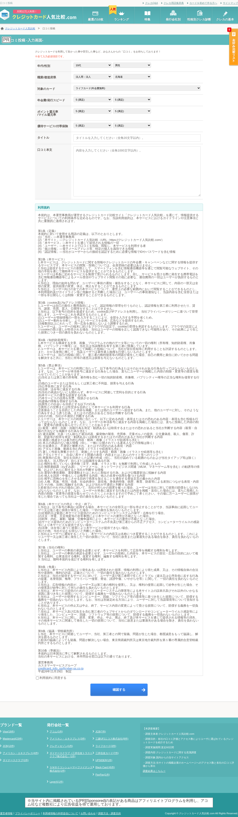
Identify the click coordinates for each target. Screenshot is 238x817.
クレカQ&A (151, 3)
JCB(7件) (100, 731)
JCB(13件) (8, 746)
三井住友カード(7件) (107, 753)
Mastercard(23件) (12, 738)
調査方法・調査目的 (109, 813)
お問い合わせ (88, 813)
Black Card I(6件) (105, 767)
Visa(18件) (9, 731)
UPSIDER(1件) (103, 760)
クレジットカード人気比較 (20, 28)
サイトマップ (230, 3)
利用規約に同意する (51, 677)
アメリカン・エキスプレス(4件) (20, 753)
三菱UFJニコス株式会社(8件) (111, 738)
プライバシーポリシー (27, 813)
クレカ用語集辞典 (174, 3)
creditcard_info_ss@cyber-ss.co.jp (61, 668)
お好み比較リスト (233, 47)
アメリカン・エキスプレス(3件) (67, 738)
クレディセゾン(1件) (61, 746)
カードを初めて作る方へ (203, 3)
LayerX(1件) (56, 781)
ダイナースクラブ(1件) (15, 760)
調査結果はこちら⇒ (154, 771)
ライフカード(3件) (105, 746)
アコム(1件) (56, 731)
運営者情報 (6, 813)
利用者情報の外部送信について (60, 813)
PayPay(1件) (102, 774)
